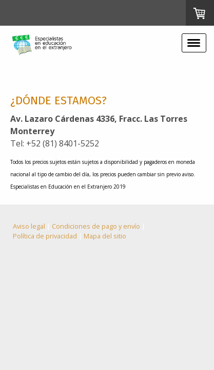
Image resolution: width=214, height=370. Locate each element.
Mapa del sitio (105, 235)
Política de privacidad (45, 235)
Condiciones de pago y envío (96, 226)
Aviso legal (29, 226)
